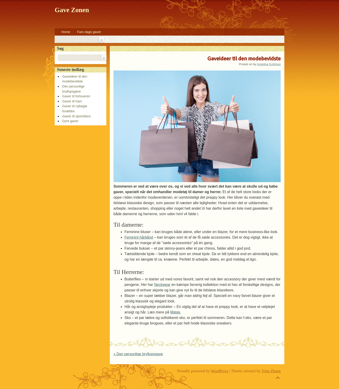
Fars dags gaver (89, 32)
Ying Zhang (271, 371)
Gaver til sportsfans (76, 116)
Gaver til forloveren (76, 96)
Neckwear (162, 285)
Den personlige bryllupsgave (138, 354)
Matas (175, 312)
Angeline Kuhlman (269, 64)
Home (65, 32)
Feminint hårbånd (138, 237)
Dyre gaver (70, 121)
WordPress (219, 371)
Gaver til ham (72, 101)
